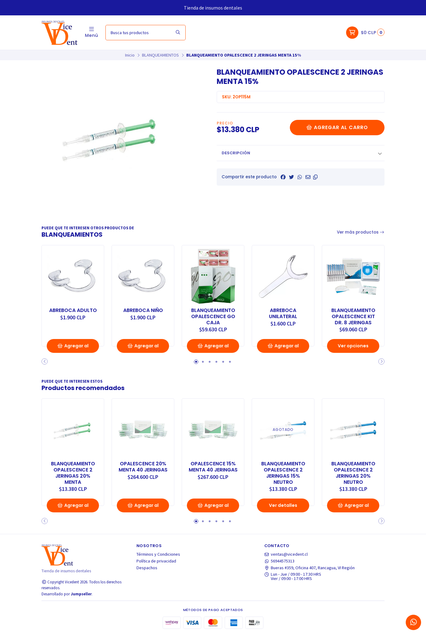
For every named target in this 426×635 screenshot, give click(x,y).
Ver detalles (283, 505)
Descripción (236, 153)
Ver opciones (353, 346)
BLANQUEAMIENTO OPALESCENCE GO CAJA (213, 316)
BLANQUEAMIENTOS (160, 55)
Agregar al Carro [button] (73, 348)
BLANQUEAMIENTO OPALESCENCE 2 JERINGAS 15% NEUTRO (283, 473)
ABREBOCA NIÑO (143, 310)
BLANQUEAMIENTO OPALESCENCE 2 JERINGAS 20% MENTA (73, 473)
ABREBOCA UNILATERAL (283, 313)
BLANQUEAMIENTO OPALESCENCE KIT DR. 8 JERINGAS (353, 316)
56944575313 (279, 561)
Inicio (130, 55)
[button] (315, 177)
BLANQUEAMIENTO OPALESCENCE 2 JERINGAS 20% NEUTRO (353, 473)
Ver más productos (361, 232)
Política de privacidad (156, 561)
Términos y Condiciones (158, 554)
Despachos (146, 568)
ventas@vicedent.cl (286, 554)
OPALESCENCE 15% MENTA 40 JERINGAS (213, 467)
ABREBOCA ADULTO (73, 310)
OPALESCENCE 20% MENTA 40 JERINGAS (143, 467)
